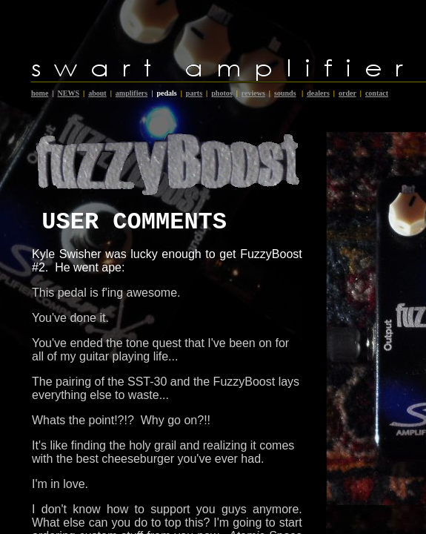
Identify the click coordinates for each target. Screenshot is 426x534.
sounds (285, 93)
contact (376, 93)
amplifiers (131, 93)
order (347, 93)
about (97, 93)
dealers (318, 93)
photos (221, 93)
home (39, 93)
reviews (253, 93)
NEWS (68, 93)
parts (194, 93)
